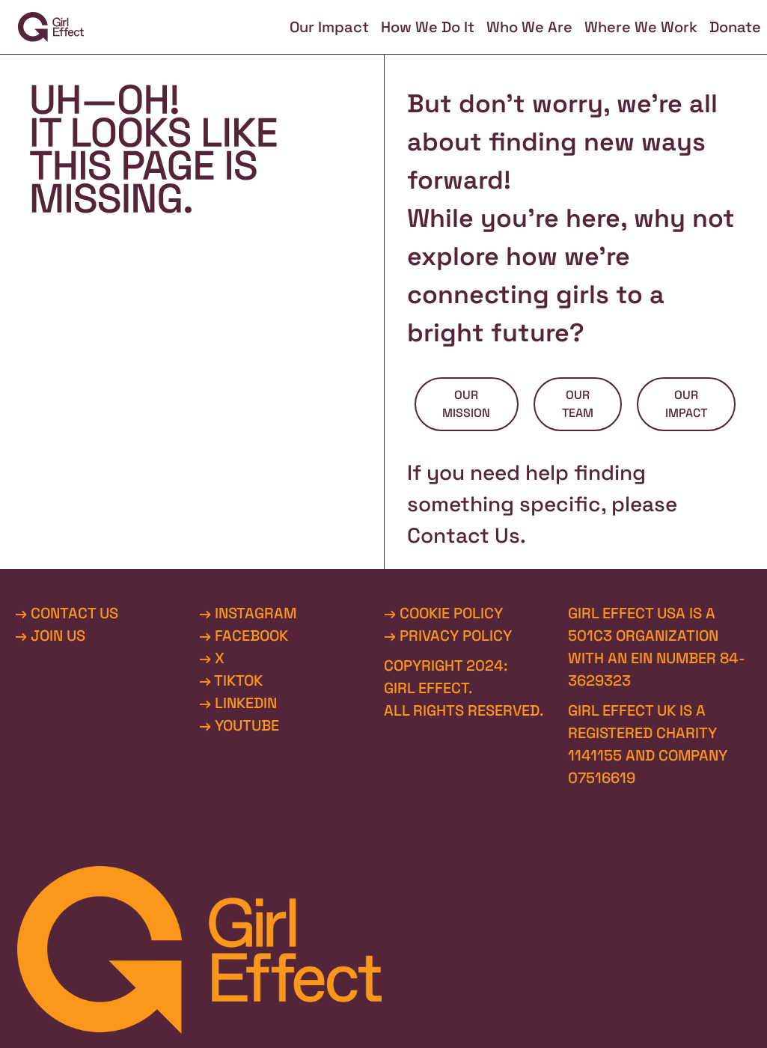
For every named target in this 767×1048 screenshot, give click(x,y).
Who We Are (529, 27)
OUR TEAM (577, 404)
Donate (735, 27)
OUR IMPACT (686, 404)
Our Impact (329, 27)
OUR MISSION (466, 404)
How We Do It (427, 27)
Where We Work (640, 27)
